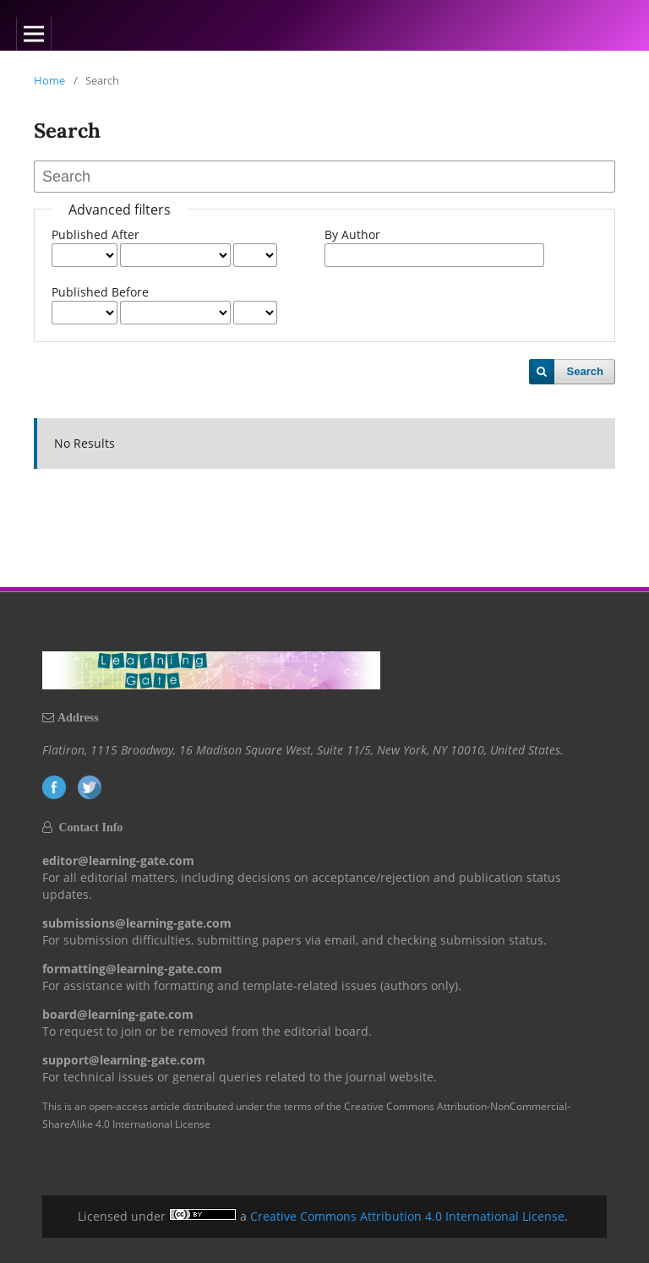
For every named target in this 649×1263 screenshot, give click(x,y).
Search (585, 371)
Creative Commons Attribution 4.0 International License (407, 1216)
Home (49, 80)
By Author (352, 234)
